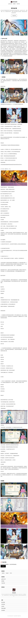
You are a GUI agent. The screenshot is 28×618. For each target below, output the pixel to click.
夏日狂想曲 (3, 602)
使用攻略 (14, 3)
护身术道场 (3, 604)
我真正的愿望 (3, 608)
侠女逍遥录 (3, 610)
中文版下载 (18, 3)
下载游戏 (3, 566)
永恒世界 (2, 606)
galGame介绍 (10, 3)
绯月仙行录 (14, 2)
